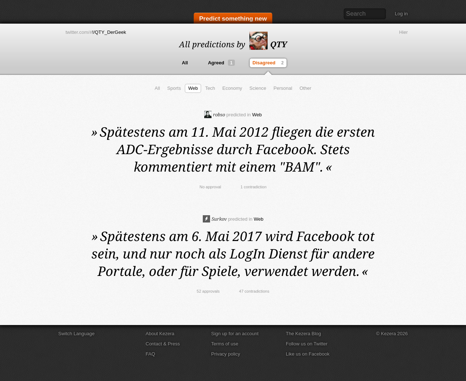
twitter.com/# (79, 32)
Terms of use (224, 343)
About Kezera (160, 333)
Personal (282, 88)
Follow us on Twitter (307, 343)
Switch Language (76, 333)
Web (193, 88)
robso (214, 114)
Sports (174, 88)
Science (257, 88)
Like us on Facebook (307, 354)
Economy (232, 88)
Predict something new (233, 18)
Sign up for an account (234, 333)
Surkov (215, 219)
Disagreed (269, 63)
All (185, 62)
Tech (210, 88)
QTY (268, 44)
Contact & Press (163, 343)
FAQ (150, 354)
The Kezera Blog (303, 333)
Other (306, 88)
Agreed (221, 63)
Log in (401, 13)
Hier (403, 32)
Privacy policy (225, 354)
